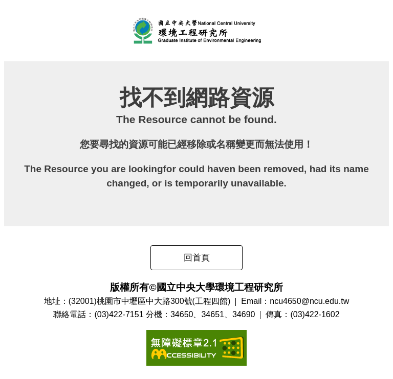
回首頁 (197, 258)
